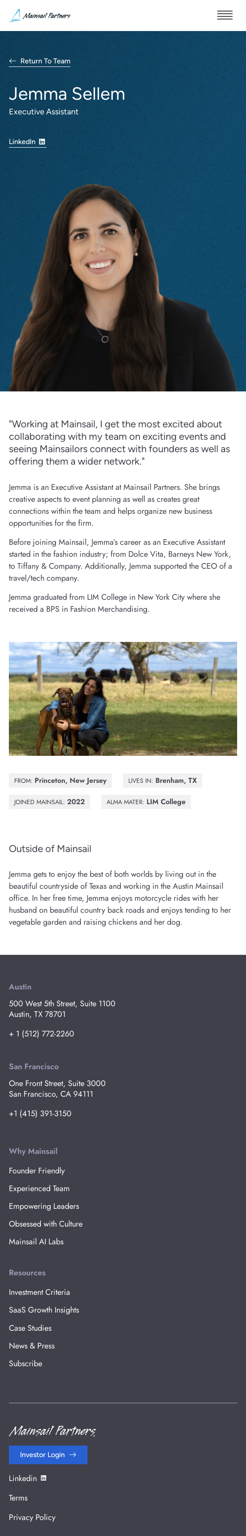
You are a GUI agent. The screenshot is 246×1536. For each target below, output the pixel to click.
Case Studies (30, 1328)
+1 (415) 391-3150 (40, 1113)
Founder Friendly (37, 1170)
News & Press (32, 1346)
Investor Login (42, 1454)
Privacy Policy (32, 1517)
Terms (18, 1498)
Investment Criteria (39, 1292)
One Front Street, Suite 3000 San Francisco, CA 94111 (57, 1088)
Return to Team (45, 61)
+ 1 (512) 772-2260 (41, 1033)
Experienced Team (39, 1188)
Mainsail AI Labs (36, 1241)
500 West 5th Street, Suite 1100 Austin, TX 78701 (62, 1009)
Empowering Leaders (44, 1206)
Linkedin (28, 1478)
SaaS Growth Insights (44, 1310)
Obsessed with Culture (46, 1224)
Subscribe (25, 1363)
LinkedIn (28, 141)
